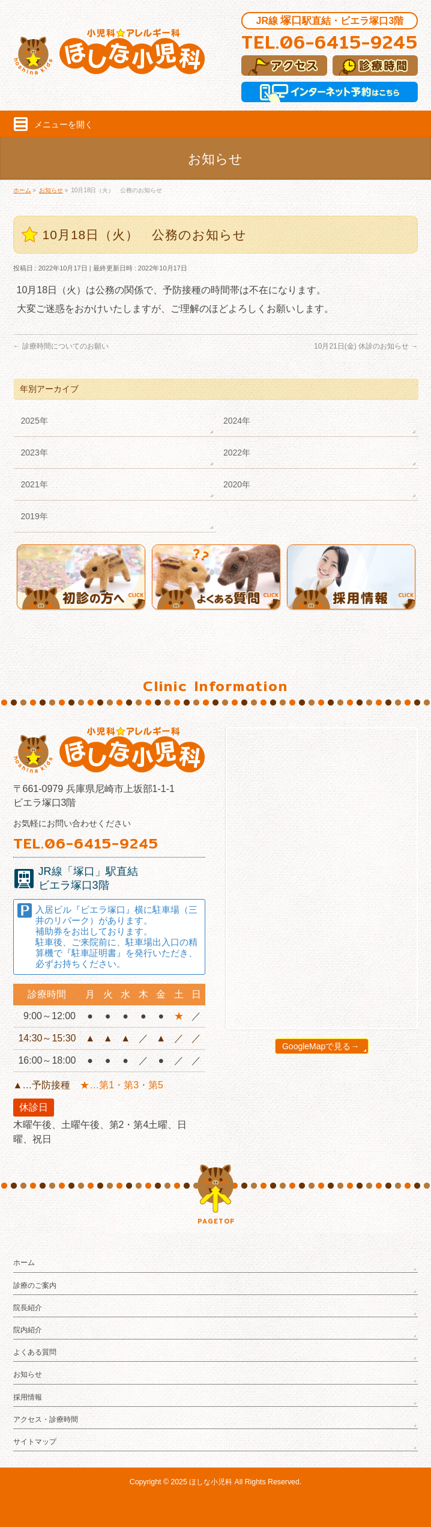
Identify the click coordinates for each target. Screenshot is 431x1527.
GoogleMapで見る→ (320, 1046)
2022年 (236, 452)
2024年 (236, 420)
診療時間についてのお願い (61, 346)
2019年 (34, 516)
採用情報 (27, 1397)
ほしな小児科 (210, 1482)
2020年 (236, 484)
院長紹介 (27, 1307)
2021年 (34, 484)
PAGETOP (215, 1221)
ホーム (24, 1262)
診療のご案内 (34, 1285)
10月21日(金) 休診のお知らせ (366, 346)
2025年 (34, 420)
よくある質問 (34, 1352)
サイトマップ (34, 1441)
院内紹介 (27, 1330)
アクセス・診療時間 (45, 1419)
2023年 (34, 452)
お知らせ (27, 1374)
